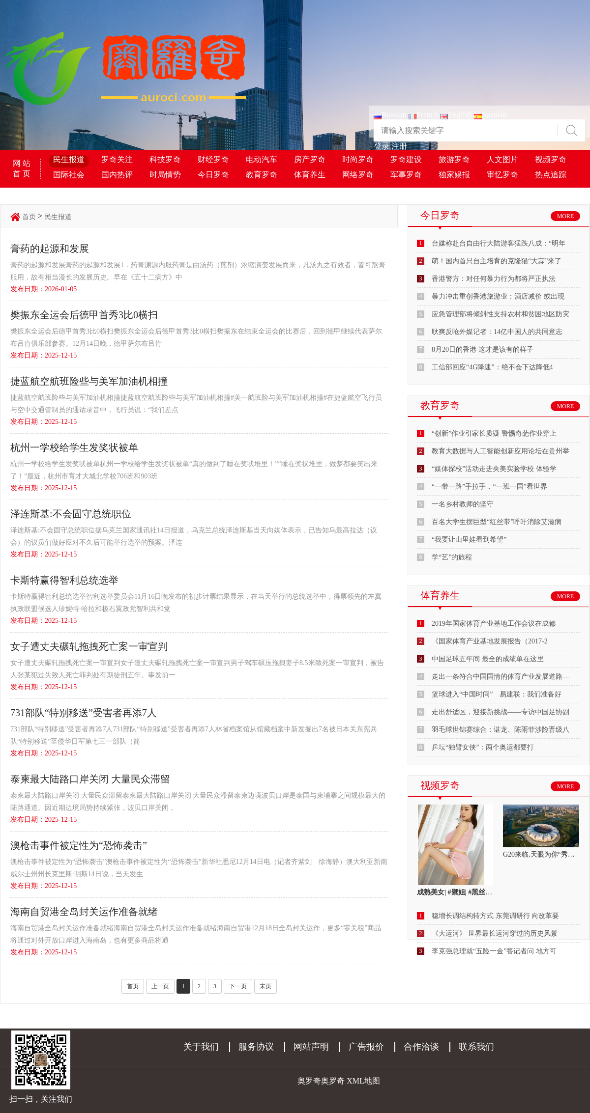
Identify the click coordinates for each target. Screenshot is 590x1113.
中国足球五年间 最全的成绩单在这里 (488, 659)
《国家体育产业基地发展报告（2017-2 (490, 641)
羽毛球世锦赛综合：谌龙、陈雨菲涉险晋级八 (500, 729)
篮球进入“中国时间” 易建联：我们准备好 (496, 694)
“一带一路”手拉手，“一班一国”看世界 (489, 486)
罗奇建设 (406, 159)
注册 (399, 146)
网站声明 (311, 1047)
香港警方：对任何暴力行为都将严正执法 (494, 278)
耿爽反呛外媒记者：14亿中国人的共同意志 (497, 331)
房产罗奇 (309, 159)
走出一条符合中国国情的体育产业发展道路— (500, 676)
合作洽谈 (421, 1047)
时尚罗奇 (358, 159)
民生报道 (69, 159)
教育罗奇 (261, 174)
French (423, 115)
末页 (265, 986)
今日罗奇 (213, 174)
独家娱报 (454, 174)
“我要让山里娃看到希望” (469, 539)
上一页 (160, 986)
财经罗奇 (213, 159)
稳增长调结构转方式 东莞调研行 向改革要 (495, 915)
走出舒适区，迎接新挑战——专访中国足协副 (500, 712)
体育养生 (309, 174)
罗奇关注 (117, 159)
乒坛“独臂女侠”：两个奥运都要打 (483, 747)
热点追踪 (550, 174)
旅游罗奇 (454, 159)
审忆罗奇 (502, 174)
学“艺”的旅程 (452, 557)
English (456, 115)
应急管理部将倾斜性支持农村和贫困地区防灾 (500, 314)
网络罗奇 (358, 174)
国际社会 (69, 174)
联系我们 (476, 1047)
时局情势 (165, 174)
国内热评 (117, 174)
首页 (29, 217)
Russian (390, 115)
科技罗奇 (165, 159)
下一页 (238, 986)
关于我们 (201, 1047)
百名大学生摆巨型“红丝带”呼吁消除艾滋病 (496, 522)
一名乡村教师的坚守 (463, 504)
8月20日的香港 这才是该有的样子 (482, 349)
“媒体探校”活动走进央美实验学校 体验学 (494, 469)
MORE (565, 216)
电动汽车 (261, 159)
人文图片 (502, 159)
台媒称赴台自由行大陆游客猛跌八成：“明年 (498, 243)
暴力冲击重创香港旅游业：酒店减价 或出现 (498, 296)
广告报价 (366, 1047)
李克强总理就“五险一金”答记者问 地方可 (494, 951)
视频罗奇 (550, 159)
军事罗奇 (406, 174)
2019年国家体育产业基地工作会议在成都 (494, 623)
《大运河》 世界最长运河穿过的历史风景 (495, 933)
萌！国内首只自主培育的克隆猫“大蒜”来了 (496, 261)
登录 (381, 146)
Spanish (490, 115)
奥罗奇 (333, 1081)
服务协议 (256, 1047)
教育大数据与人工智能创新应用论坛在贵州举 (500, 451)
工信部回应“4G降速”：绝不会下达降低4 (492, 367)
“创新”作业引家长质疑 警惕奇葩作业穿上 (494, 433)
